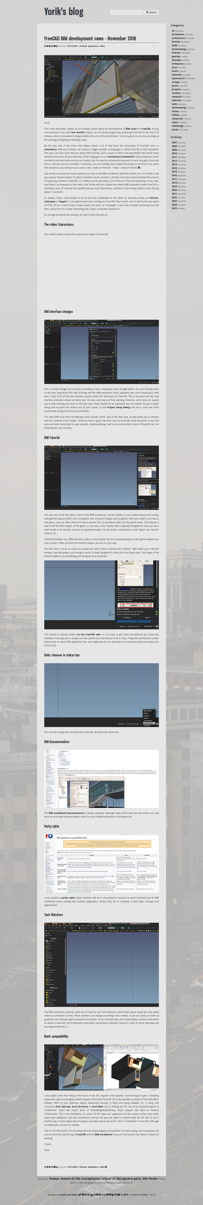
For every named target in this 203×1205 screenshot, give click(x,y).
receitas (176, 93)
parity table (68, 897)
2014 (174, 168)
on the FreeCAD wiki (89, 634)
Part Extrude (63, 1106)
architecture (179, 38)
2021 (174, 193)
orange (176, 82)
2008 (174, 146)
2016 (174, 175)
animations (178, 34)
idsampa (176, 60)
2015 (174, 171)
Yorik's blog (63, 11)
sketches (177, 100)
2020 (174, 190)
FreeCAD (146, 128)
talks (174, 104)
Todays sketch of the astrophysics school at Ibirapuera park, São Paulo (103, 1178)
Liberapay (49, 201)
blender (176, 41)
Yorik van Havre (69, 1194)
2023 (174, 201)
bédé (174, 45)
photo (175, 85)
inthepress (178, 63)
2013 (174, 164)
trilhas (175, 114)
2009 (174, 149)
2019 (174, 186)
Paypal (62, 201)
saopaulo (177, 96)
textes (175, 111)
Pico (145, 1194)
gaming (176, 56)
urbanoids (177, 118)
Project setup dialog (118, 407)
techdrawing (179, 49)
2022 (174, 197)
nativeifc (177, 74)
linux (174, 67)
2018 (174, 182)
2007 (174, 142)
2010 (174, 153)
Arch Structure (80, 1106)
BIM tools (131, 128)
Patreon (153, 197)
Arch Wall (97, 1106)
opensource (178, 78)
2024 (174, 204)
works (175, 129)
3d (173, 30)
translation (50, 149)
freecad (176, 52)
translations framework (120, 156)
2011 (174, 157)
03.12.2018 (72, 46)
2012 (174, 160)
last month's (78, 132)
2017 (174, 179)
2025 (174, 208)
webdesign (178, 125)
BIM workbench (103, 1134)
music (175, 71)
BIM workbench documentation (66, 813)
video (175, 122)
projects (176, 89)
